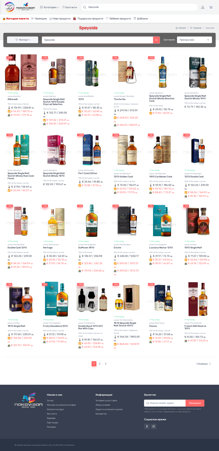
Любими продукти (118, 18)
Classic (153, 326)
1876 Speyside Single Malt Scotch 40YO (125, 324)
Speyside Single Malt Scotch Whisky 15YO (195, 97)
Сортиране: (169, 39)
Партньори (52, 422)
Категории (49, 7)
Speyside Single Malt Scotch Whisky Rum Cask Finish (21, 176)
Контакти (69, 7)
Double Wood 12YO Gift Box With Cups (90, 327)
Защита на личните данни (109, 409)
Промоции (39, 18)
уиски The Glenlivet (193, 323)
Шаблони (140, 18)
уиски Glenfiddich (86, 96)
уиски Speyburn (156, 93)
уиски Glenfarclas (51, 244)
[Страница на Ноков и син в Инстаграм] (153, 426)
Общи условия (103, 404)
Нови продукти (60, 18)
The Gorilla (119, 99)
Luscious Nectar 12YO (161, 247)
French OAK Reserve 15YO (195, 327)
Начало (181, 28)
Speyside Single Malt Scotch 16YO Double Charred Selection (54, 102)
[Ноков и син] (28, 399)
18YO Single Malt (16, 326)
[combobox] (97, 39)
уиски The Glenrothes (123, 320)
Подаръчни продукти (88, 18)
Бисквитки (101, 413)
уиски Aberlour (14, 96)
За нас (50, 400)
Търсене (196, 28)
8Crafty (59, 445)
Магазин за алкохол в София (61, 404)
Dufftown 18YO (86, 247)
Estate (117, 247)
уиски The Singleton (87, 244)
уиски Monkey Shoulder (124, 96)
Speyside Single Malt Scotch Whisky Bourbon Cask (161, 98)
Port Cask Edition (87, 173)
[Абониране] (165, 402)
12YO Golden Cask (123, 176)
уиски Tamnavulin (86, 170)
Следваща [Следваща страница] (204, 363)
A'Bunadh (13, 99)
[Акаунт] (202, 7)
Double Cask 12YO (17, 247)
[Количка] (210, 7)
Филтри (22, 39)
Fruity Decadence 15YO (55, 326)
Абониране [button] (195, 402)
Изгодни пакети (16, 18)
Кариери (51, 418)
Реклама (51, 426)
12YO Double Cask (194, 176)
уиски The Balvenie (122, 174)
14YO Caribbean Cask (160, 176)
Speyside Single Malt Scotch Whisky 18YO (54, 174)
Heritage (47, 247)
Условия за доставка (106, 400)
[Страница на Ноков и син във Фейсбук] (147, 426)
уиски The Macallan (192, 174)
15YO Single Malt (193, 247)
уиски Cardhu (190, 244)
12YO (81, 99)
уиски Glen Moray (157, 323)
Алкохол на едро (55, 409)
